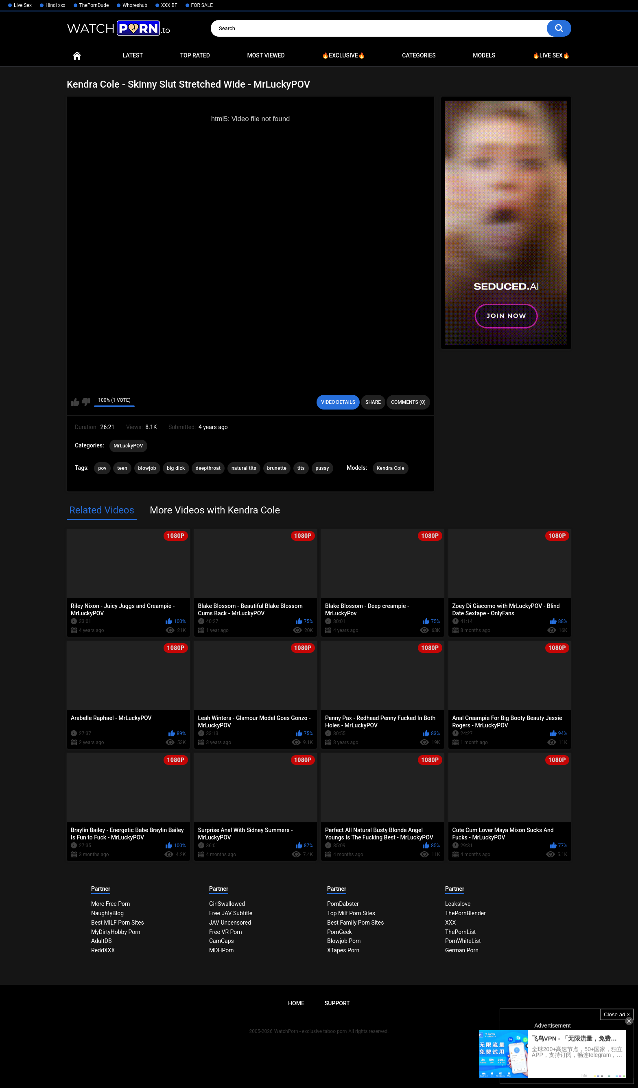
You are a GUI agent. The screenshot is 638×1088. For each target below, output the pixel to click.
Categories (418, 55)
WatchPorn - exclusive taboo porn (310, 1031)
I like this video (75, 402)
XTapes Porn (343, 950)
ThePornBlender (465, 913)
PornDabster (343, 904)
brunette (277, 468)
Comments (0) (408, 402)
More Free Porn (110, 904)
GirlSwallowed (227, 904)
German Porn (461, 950)
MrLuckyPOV (128, 446)
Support (337, 1003)
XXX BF (169, 5)
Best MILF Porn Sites (117, 922)
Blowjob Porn (344, 941)
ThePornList (460, 932)
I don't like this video (85, 402)
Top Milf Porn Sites (351, 913)
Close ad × (617, 1014)
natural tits (244, 468)
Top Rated (195, 55)
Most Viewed (265, 55)
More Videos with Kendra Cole (215, 510)
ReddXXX (103, 950)
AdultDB (101, 941)
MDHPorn (221, 950)
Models (484, 55)
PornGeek (339, 932)
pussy (322, 468)
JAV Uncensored (230, 922)
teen (122, 468)
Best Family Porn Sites (355, 922)
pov (102, 468)
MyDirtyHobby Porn (115, 932)
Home (77, 55)
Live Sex (23, 5)
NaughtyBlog (107, 913)
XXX (450, 922)
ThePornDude (94, 5)
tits (301, 468)
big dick (176, 468)
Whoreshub (134, 5)
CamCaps (221, 941)
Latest (133, 55)
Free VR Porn (225, 932)
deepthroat (208, 468)
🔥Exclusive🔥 (343, 55)
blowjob (147, 468)
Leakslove (457, 904)
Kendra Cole (390, 468)
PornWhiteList (463, 941)
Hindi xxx (56, 5)
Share (373, 402)
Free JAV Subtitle (230, 913)
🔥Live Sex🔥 (551, 55)
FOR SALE (202, 5)
